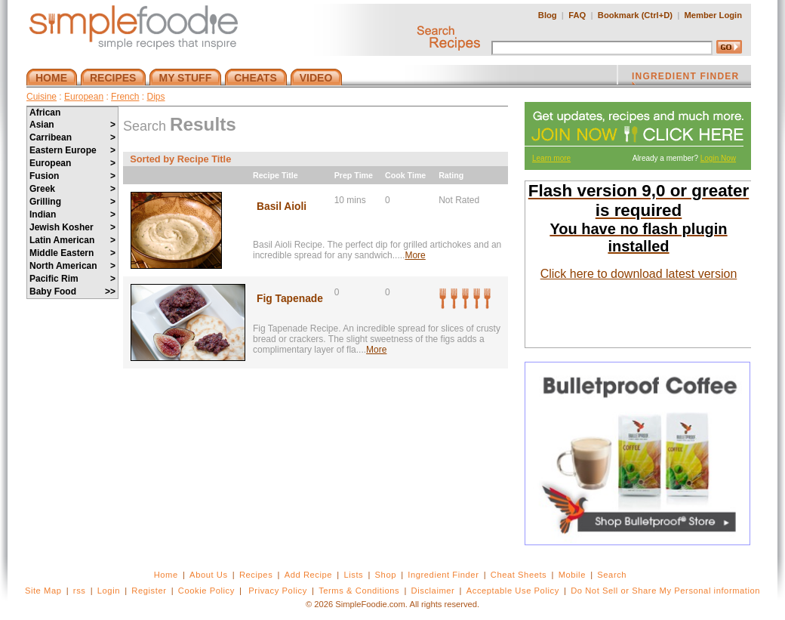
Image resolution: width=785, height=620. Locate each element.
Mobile (572, 574)
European (83, 96)
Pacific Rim (72, 278)
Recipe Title (275, 175)
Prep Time (353, 175)
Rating (451, 175)
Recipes (255, 574)
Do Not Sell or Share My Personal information (665, 590)
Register (148, 590)
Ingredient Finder (443, 574)
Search (611, 574)
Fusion (72, 176)
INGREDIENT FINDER (685, 78)
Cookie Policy (206, 590)
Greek (72, 189)
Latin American (72, 240)
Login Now (718, 158)
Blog (547, 15)
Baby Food (72, 291)
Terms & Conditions (359, 590)
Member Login (713, 15)
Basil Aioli (281, 206)
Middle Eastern (72, 253)
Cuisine (41, 96)
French (125, 96)
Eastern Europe (72, 150)
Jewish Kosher (72, 227)
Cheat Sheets (519, 574)
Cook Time (405, 175)
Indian (72, 214)
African (44, 112)
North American (72, 266)
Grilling (72, 201)
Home (166, 574)
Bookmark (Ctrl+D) (635, 15)
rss (79, 590)
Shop (385, 574)
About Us (208, 574)
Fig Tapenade (290, 298)
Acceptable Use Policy (512, 590)
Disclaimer (433, 590)
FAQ (577, 15)
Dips (155, 96)
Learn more (551, 158)
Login (108, 590)
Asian (72, 124)
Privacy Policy (277, 590)
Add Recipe (308, 574)
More (415, 255)
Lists (353, 574)
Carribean (72, 137)
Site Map (43, 590)
